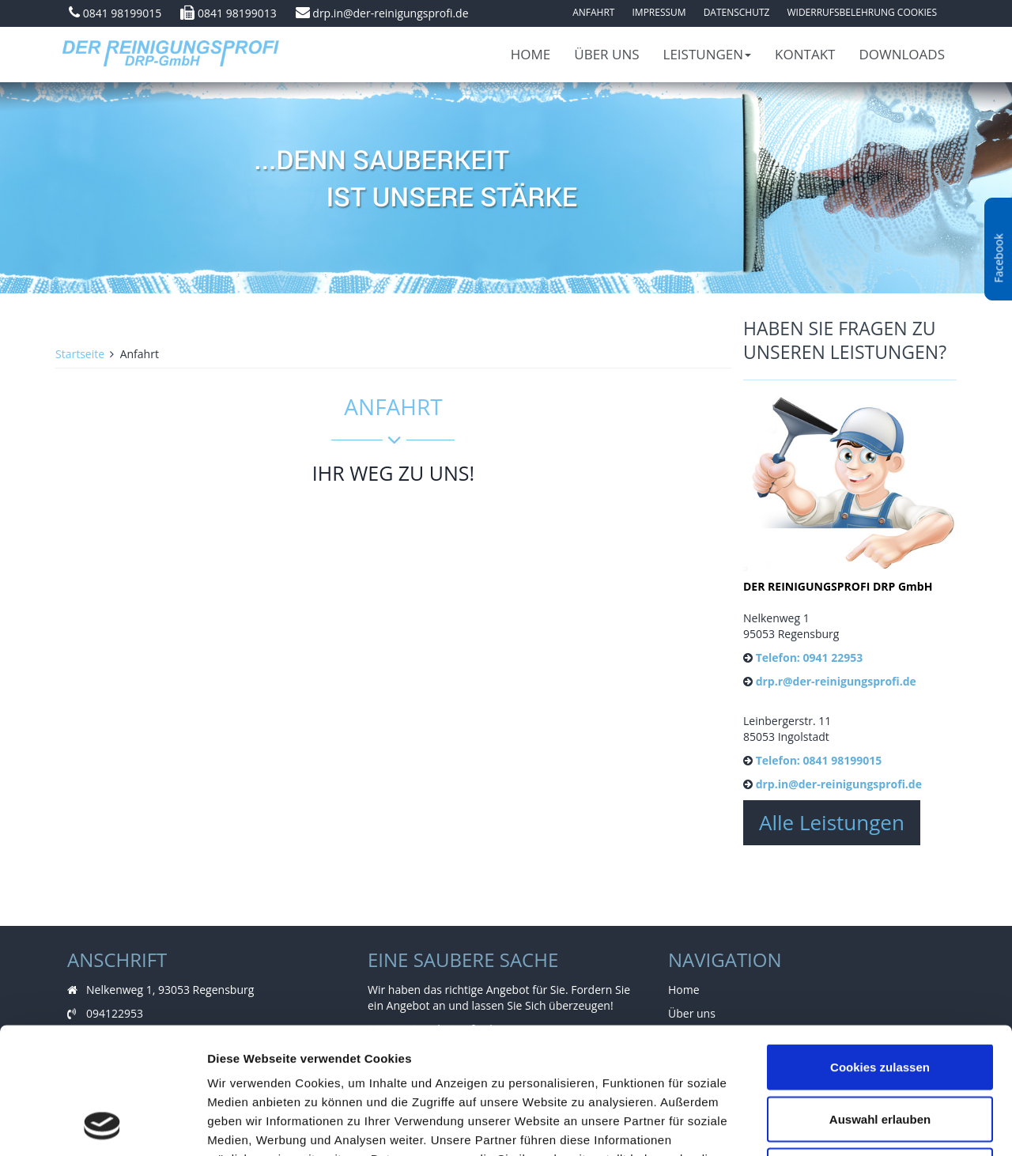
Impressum (658, 12)
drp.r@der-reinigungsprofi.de (836, 681)
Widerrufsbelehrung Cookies (862, 12)
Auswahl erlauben (880, 1000)
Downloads (902, 54)
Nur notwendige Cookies (880, 1052)
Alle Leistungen (831, 822)
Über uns (606, 54)
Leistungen (707, 54)
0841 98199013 (237, 13)
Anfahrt (593, 12)
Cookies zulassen (880, 948)
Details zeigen (841, 1124)
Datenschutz (737, 12)
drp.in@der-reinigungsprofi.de (390, 13)
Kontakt (805, 54)
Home (531, 54)
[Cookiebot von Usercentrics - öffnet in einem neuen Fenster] (102, 1125)
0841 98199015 (122, 13)
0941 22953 (832, 657)
